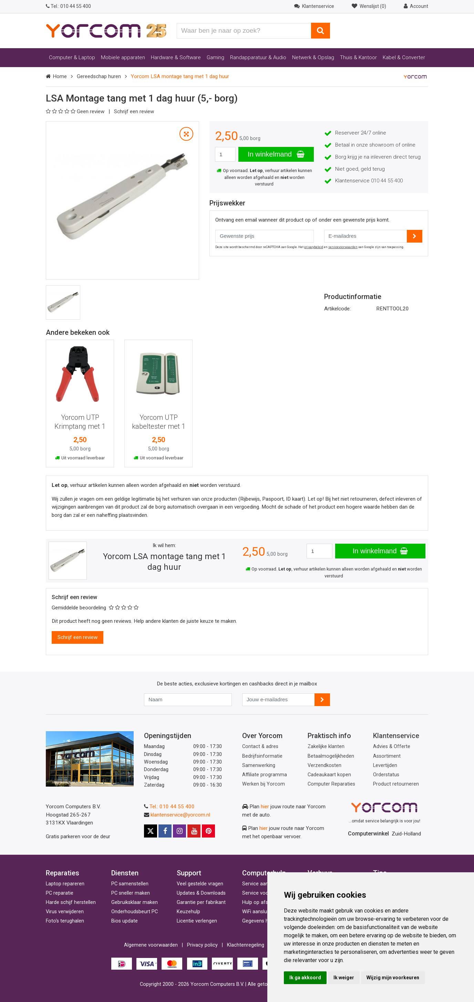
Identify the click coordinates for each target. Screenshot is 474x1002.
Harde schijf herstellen (71, 902)
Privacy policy (202, 945)
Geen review (76, 111)
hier (265, 806)
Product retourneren (396, 784)
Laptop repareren (65, 884)
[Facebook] (165, 831)
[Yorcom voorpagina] (106, 30)
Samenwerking (258, 765)
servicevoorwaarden (343, 247)
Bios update (124, 921)
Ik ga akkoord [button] (305, 977)
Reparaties (62, 873)
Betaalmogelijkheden (331, 756)
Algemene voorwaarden (151, 945)
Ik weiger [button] (343, 977)
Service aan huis (260, 884)
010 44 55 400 (68, 6)
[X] (150, 831)
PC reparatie (59, 893)
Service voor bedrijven (267, 893)
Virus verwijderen (65, 912)
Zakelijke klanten (326, 746)
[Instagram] (179, 831)
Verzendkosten (324, 765)
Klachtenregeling (245, 945)
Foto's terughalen (65, 921)
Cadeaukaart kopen (329, 775)
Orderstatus (386, 775)
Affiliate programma (264, 775)
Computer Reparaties (331, 784)
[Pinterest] (208, 831)
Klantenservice (396, 736)
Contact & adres (260, 746)
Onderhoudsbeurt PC (134, 912)
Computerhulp (264, 873)
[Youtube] (193, 831)
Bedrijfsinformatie (262, 756)
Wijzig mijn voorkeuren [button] (393, 977)
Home (60, 76)
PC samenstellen (129, 884)
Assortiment (387, 756)
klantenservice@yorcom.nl (180, 815)
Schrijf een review (134, 111)
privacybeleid (313, 247)
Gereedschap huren (99, 76)
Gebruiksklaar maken (134, 902)
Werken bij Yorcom (263, 784)
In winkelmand (276, 154)
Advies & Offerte (391, 746)
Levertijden (385, 765)
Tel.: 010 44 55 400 (172, 806)
